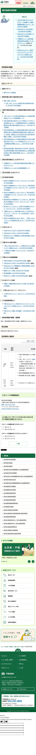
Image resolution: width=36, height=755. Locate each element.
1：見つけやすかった (9, 436)
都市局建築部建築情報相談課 (11, 503)
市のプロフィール (5, 667)
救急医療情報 (11, 580)
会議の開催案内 (12, 622)
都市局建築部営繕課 (8, 506)
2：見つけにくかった (9, 438)
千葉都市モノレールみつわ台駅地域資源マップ (17, 168)
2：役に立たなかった (9, 429)
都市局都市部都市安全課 (10, 479)
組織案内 (11, 646)
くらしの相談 (11, 611)
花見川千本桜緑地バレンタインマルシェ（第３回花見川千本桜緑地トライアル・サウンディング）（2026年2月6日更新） (19, 195)
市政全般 (6, 646)
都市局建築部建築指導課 (10, 516)
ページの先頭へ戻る (18, 650)
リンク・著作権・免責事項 (7, 659)
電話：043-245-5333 (8, 404)
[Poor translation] (5, 721)
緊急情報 (18, 3)
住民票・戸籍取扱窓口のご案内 (9, 557)
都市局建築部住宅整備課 (10, 486)
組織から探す (17, 646)
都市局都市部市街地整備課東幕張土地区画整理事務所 (17, 483)
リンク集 (21, 667)
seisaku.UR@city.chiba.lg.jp (10, 408)
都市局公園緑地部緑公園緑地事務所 (12, 533)
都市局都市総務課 (8, 466)
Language (25, 3)
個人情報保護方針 (23, 659)
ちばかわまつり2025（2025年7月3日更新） (17, 233)
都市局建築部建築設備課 (10, 500)
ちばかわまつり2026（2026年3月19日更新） (17, 230)
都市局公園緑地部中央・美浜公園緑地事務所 (14, 523)
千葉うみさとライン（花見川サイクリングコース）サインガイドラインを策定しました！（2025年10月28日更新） (25, 55)
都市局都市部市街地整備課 (10, 473)
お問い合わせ (23, 689)
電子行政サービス (12, 590)
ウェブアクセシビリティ (7, 663)
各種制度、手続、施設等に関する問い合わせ (16, 696)
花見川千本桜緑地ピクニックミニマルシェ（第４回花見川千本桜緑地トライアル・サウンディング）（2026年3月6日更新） (19, 188)
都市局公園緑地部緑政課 (10, 496)
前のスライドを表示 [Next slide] (33, 561)
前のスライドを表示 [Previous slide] (29, 561)
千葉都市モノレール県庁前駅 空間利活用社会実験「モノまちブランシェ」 (25, 41)
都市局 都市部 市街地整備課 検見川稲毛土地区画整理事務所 (18, 476)
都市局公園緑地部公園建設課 (11, 530)
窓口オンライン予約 (13, 606)
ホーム (2, 646)
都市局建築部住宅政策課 (10, 489)
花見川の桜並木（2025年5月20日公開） (17, 260)
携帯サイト (21, 663)
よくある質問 (11, 617)
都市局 (6, 455)
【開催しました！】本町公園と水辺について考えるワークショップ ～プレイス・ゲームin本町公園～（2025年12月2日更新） (19, 213)
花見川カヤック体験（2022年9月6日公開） (18, 275)
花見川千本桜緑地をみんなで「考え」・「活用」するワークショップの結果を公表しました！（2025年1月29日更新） (19, 220)
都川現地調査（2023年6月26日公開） (15, 273)
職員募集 (10, 596)
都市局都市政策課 (8, 463)
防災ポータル (11, 575)
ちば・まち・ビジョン (10, 100)
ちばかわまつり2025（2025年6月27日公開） (19, 263)
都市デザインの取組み (10, 92)
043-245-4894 (15, 701)
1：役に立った (7, 427)
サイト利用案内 (22, 655)
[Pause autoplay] (3, 561)
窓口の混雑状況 (12, 601)
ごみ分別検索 (11, 585)
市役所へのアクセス (8, 689)
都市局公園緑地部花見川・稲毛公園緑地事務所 (15, 520)
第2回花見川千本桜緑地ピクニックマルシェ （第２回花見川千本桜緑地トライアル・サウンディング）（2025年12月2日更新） (19, 202)
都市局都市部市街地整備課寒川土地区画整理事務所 (16, 469)
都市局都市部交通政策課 (10, 459)
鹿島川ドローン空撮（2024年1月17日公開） (17, 270)
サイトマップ (4, 655)
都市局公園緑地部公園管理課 (11, 510)
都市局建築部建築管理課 (10, 493)
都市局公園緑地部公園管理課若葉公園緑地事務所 (16, 513)
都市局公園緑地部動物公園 (10, 526)
